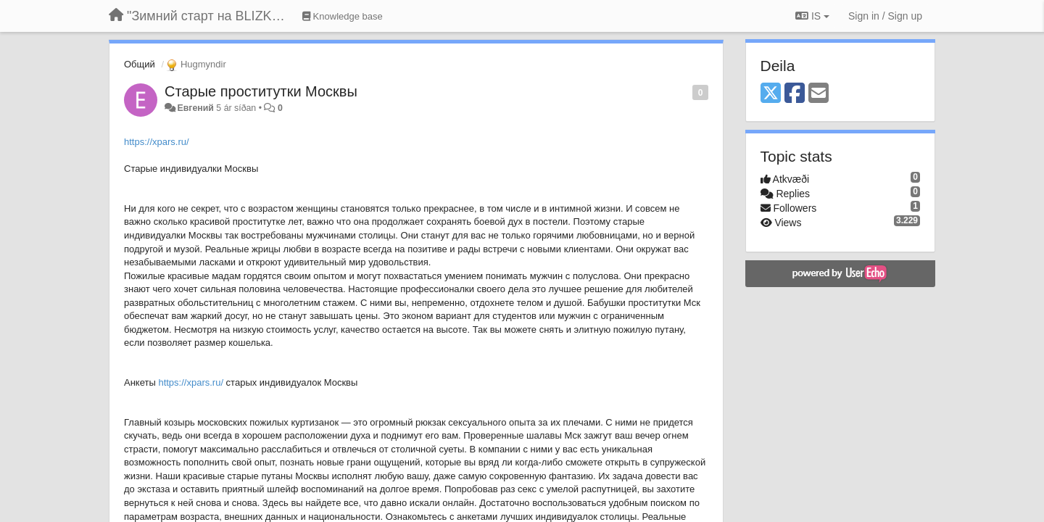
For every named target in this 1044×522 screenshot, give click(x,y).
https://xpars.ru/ (156, 141)
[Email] (818, 94)
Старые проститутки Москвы (261, 91)
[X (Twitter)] (771, 94)
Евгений (195, 108)
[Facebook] (794, 94)
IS (812, 16)
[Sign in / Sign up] (885, 16)
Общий (139, 64)
